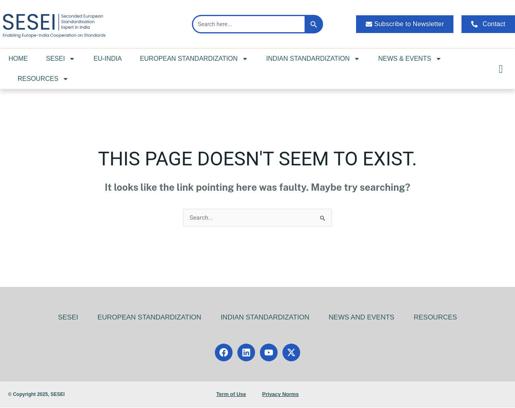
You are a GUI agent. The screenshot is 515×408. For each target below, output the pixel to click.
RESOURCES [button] (43, 79)
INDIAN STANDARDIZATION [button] (313, 59)
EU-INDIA (107, 58)
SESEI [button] (60, 59)
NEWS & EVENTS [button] (410, 59)
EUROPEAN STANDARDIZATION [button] (194, 59)
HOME (18, 58)
